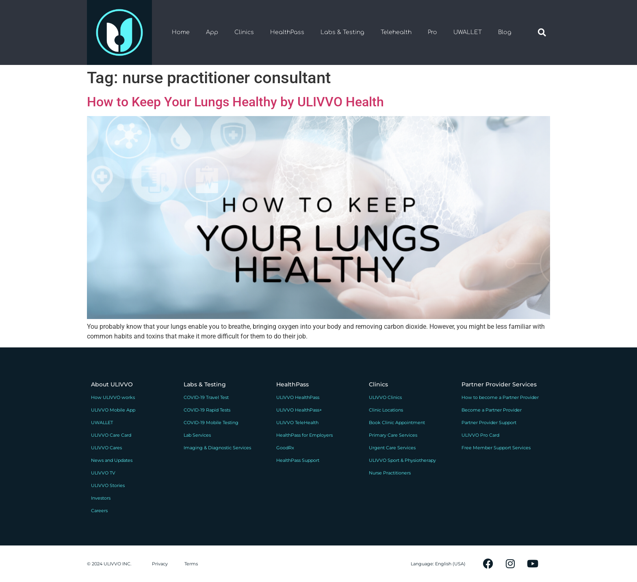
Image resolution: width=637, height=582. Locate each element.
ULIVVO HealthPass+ (299, 410)
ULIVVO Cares (106, 448)
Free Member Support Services (496, 448)
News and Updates (111, 460)
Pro (432, 32)
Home (181, 32)
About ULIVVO (112, 384)
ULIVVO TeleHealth (297, 422)
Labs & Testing (342, 32)
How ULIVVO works (113, 397)
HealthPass (287, 32)
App (212, 32)
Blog (504, 32)
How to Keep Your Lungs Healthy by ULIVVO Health (235, 102)
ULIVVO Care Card (111, 435)
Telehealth (396, 32)
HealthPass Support (297, 460)
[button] (542, 32)
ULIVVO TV (103, 473)
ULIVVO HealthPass (297, 397)
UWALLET (467, 32)
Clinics (244, 32)
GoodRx (285, 448)
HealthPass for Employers (304, 435)
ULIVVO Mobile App (113, 410)
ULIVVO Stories (108, 485)
